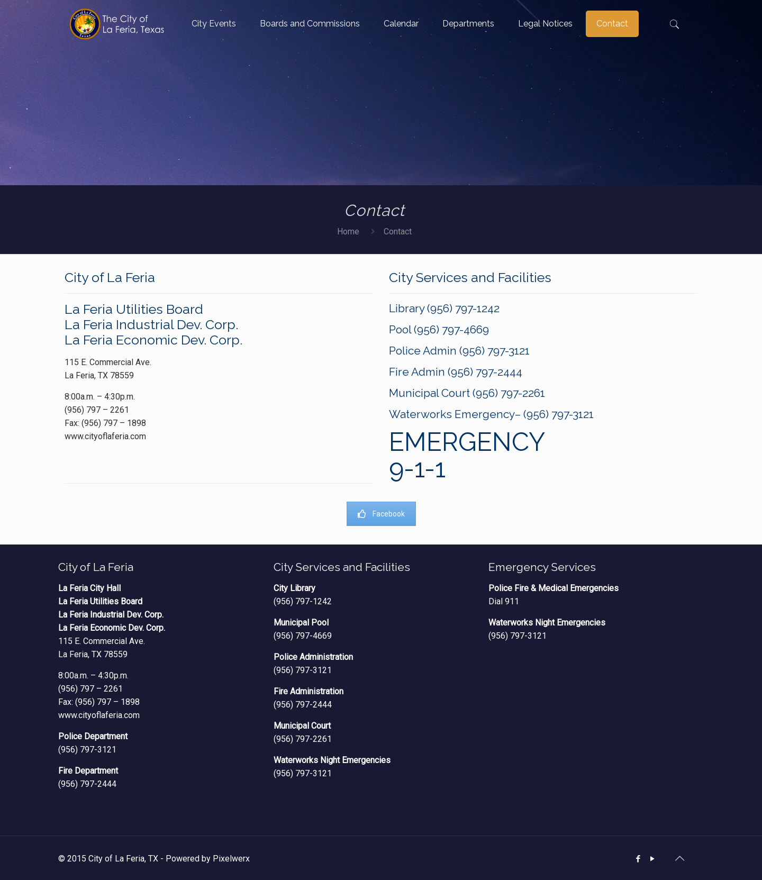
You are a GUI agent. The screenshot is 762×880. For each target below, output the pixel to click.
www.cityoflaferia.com (99, 715)
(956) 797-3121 (87, 750)
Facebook (381, 514)
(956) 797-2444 (87, 784)
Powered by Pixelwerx (208, 859)
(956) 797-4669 (303, 636)
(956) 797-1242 (303, 601)
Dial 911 (503, 601)
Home (348, 231)
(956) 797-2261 (303, 739)
